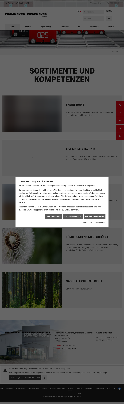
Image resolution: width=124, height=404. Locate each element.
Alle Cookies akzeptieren (94, 216)
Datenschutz (100, 223)
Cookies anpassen (54, 216)
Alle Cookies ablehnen (72, 216)
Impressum (87, 223)
